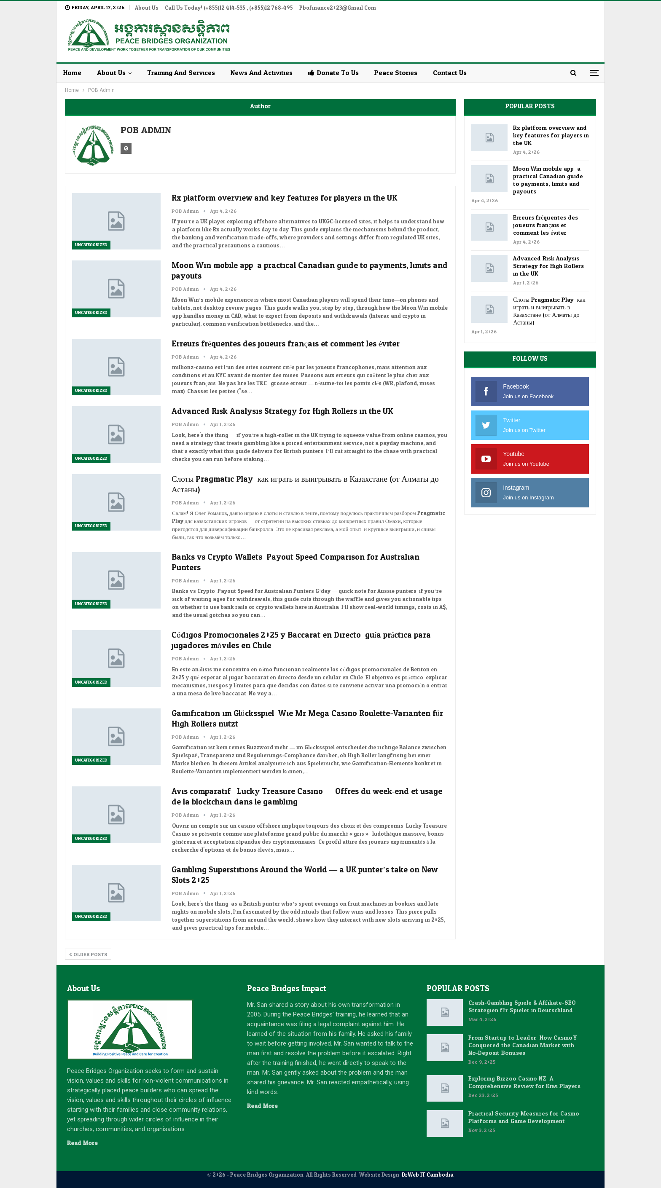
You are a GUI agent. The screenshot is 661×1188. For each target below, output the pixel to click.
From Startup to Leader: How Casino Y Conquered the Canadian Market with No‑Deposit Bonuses (522, 1045)
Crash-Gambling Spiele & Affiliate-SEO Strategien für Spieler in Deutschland (522, 1007)
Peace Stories (395, 73)
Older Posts (88, 954)
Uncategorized (91, 245)
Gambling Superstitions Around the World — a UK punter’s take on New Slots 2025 (305, 875)
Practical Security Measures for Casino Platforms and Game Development (523, 1117)
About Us (147, 8)
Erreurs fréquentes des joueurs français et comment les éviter (286, 344)
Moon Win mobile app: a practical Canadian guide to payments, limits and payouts (310, 270)
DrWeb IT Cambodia (428, 1175)
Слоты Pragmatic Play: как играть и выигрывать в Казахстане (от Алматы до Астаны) (305, 484)
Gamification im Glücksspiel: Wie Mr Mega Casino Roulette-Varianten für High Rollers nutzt (307, 718)
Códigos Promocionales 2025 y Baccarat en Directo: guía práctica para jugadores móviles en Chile (301, 640)
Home (72, 73)
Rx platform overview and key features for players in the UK (284, 198)
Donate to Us (333, 73)
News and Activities (262, 73)
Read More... (84, 1143)
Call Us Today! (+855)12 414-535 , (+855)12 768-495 (229, 8)
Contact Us (450, 73)
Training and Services (181, 73)
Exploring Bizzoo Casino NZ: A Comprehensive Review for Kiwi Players (524, 1082)
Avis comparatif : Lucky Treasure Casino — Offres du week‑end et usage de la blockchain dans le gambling (307, 796)
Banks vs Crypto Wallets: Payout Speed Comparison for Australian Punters (295, 562)
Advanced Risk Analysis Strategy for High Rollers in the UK (282, 411)
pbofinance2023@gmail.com (337, 8)
